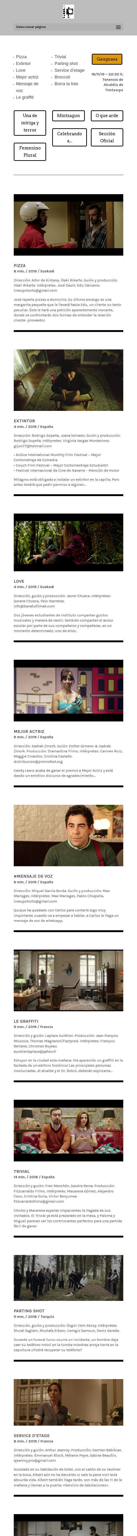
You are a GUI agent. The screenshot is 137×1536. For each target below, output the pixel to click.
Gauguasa (107, 59)
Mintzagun (68, 115)
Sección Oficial (107, 137)
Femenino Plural (30, 151)
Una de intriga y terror (30, 122)
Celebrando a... (69, 137)
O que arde (107, 115)
